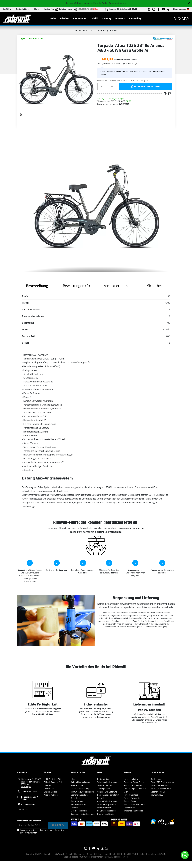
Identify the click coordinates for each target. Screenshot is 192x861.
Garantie (74, 808)
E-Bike (85, 30)
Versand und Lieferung (107, 792)
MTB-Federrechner (79, 811)
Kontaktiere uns (78, 801)
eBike (53, 19)
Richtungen (26, 786)
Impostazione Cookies (133, 811)
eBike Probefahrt (78, 785)
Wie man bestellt (105, 785)
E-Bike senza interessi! (160, 785)
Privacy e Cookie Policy (134, 782)
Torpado (112, 30)
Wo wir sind (49, 788)
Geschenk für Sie (158, 792)
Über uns (48, 785)
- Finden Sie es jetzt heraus (113, 3)
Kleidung (106, 19)
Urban (92, 30)
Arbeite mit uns (51, 795)
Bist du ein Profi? (78, 804)
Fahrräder (64, 19)
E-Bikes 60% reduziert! (161, 788)
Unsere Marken (50, 792)
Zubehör (94, 19)
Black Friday (135, 19)
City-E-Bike (102, 30)
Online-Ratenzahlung (80, 788)
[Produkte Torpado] (163, 38)
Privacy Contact (131, 795)
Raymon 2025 (157, 795)
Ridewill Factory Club (53, 782)
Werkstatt (120, 19)
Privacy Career (130, 801)
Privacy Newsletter (132, 798)
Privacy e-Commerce (133, 785)
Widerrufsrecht (104, 808)
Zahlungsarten (103, 788)
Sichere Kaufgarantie (106, 804)
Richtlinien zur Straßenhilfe (82, 792)
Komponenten (80, 19)
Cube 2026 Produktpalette (162, 782)
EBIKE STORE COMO (52, 779)
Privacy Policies (131, 779)
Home (78, 30)
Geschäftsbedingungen (107, 801)
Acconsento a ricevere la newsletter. (42, 831)
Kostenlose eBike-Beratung (83, 814)
